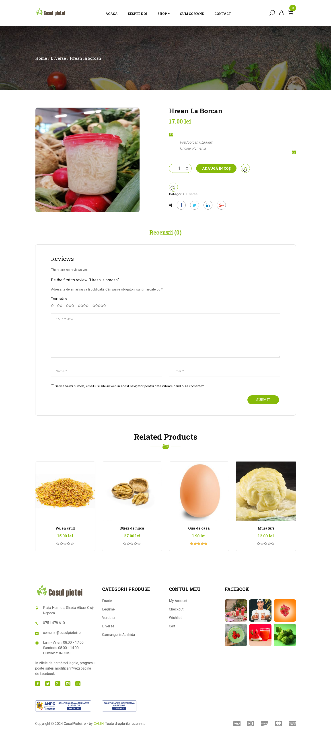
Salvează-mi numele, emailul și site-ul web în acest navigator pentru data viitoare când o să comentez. (130, 393)
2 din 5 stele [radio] (60, 312)
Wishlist (175, 624)
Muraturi (266, 534)
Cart (172, 633)
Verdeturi (109, 624)
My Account (178, 607)
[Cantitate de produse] (180, 175)
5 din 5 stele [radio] (100, 312)
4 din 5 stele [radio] (83, 312)
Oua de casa (199, 534)
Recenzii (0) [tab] (165, 239)
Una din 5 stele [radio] (52, 312)
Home (41, 65)
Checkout (176, 616)
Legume (108, 616)
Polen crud (65, 534)
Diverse (58, 65)
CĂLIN (99, 730)
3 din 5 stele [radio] (70, 312)
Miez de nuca (132, 534)
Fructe (107, 607)
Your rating (59, 305)
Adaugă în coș (216, 175)
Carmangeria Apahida (118, 641)
